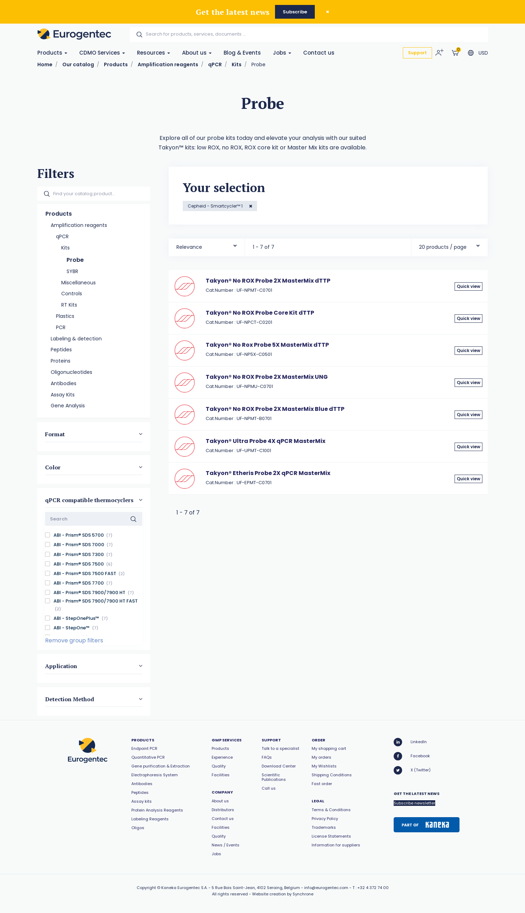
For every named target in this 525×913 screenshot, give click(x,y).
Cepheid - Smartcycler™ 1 (216, 206)
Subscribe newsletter (414, 803)
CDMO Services (102, 52)
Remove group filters (74, 640)
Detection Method (69, 699)
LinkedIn (410, 742)
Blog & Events (242, 52)
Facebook (412, 756)
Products (52, 52)
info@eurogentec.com (326, 887)
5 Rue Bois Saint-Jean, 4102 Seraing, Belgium (256, 887)
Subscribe (295, 11)
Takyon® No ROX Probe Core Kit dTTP (260, 313)
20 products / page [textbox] (443, 247)
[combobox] (207, 245)
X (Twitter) (412, 770)
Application (61, 666)
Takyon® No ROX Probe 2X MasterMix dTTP (268, 281)
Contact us (319, 52)
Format (55, 434)
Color (53, 467)
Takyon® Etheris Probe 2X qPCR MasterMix (268, 473)
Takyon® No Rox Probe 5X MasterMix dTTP (267, 345)
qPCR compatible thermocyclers (89, 500)
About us (197, 52)
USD (483, 52)
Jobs (282, 52)
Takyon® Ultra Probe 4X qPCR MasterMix (265, 441)
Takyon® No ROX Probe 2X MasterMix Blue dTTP (275, 409)
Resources (153, 52)
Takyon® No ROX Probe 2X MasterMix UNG (267, 377)
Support (417, 53)
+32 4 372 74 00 (373, 887)
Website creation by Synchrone (282, 894)
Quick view (468, 286)
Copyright (146, 887)
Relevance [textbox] (189, 247)
